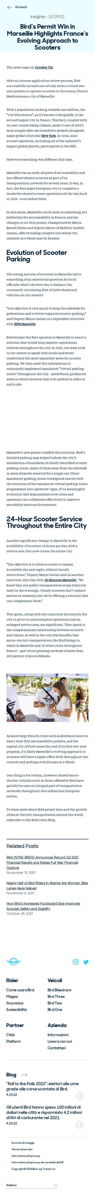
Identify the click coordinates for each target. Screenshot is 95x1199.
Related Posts (22, 846)
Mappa (12, 996)
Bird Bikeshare (59, 990)
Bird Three (56, 996)
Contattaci (57, 1048)
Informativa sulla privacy (26, 1156)
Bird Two (55, 1003)
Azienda (57, 1025)
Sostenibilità (16, 1009)
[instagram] (75, 963)
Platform (13, 1041)
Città (10, 1034)
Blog (16, 1074)
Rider (12, 980)
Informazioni (58, 1034)
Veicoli (55, 980)
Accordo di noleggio (23, 1143)
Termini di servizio (22, 1149)
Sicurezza (14, 1003)
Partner (15, 1025)
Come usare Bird (20, 990)
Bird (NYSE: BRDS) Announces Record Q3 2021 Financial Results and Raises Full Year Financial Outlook (42, 862)
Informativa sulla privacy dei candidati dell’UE (37, 1162)
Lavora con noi (60, 1041)
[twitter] (86, 963)
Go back (21, 7)
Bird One (55, 1009)
